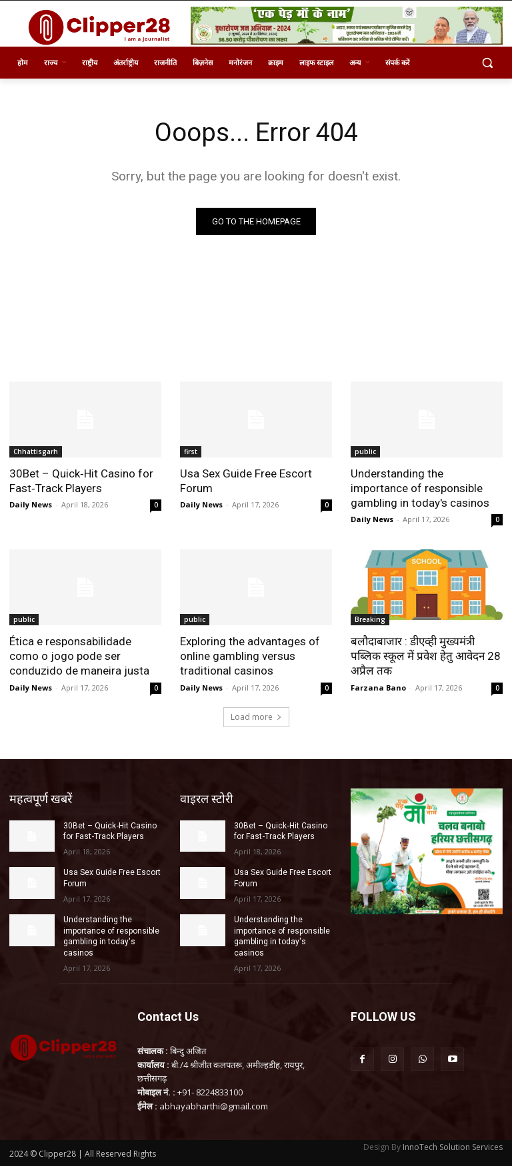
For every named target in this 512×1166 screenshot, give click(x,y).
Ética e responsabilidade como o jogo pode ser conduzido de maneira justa (79, 656)
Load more (256, 717)
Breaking (370, 619)
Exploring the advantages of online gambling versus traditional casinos (250, 656)
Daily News (30, 504)
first (190, 451)
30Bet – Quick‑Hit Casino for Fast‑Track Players (81, 481)
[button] (487, 63)
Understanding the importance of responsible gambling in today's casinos (420, 488)
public (365, 451)
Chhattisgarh (35, 451)
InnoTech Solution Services (453, 1147)
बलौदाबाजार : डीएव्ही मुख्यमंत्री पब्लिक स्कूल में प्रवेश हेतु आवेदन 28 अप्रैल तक (426, 656)
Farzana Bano (378, 688)
